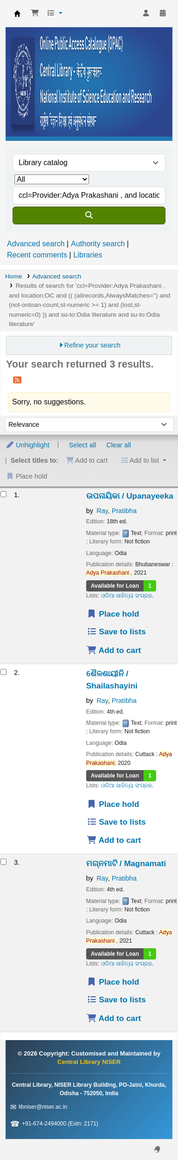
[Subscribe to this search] (17, 380)
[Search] (89, 215)
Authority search (98, 244)
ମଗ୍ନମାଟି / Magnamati (126, 863)
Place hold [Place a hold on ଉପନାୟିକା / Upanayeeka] (113, 613)
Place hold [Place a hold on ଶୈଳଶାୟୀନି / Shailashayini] (113, 804)
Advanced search (36, 244)
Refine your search (92, 345)
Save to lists (116, 631)
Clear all (118, 445)
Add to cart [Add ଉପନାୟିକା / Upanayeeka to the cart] (114, 650)
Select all (82, 445)
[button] (35, 13)
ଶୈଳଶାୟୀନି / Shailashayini (111, 679)
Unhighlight (27, 445)
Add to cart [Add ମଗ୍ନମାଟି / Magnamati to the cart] (114, 1018)
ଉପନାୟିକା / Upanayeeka (129, 495)
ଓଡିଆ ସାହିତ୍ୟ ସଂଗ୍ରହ (126, 595)
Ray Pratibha (116, 510)
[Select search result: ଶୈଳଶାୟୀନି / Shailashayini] (3, 672)
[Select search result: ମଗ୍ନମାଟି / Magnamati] (3, 862)
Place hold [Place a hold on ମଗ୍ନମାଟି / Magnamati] (113, 981)
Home (13, 276)
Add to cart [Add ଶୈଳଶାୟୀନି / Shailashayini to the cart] (114, 840)
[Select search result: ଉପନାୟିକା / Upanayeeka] (3, 494)
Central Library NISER (17, 13)
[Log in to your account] (146, 13)
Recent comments (37, 255)
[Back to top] (150, 1131)
